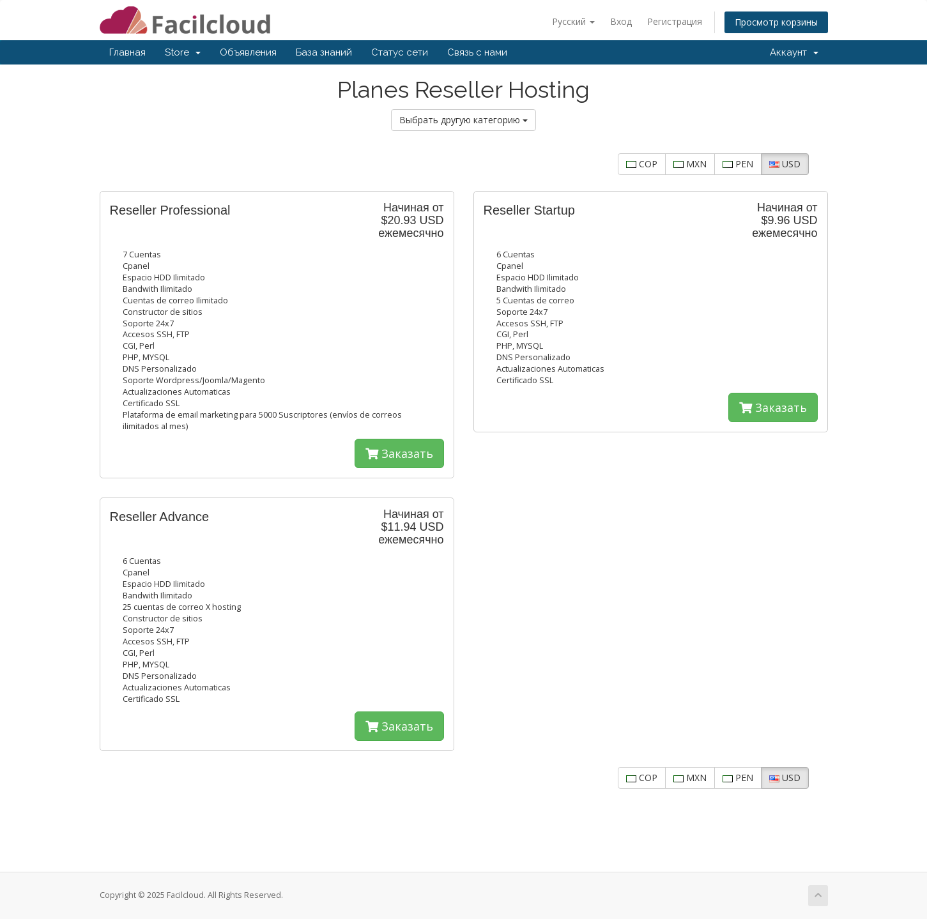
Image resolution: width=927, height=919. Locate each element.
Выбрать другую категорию (463, 120)
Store (183, 52)
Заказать (399, 453)
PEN (738, 164)
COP (641, 164)
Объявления (248, 52)
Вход (621, 21)
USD (785, 164)
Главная (127, 52)
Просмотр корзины (776, 22)
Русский (573, 21)
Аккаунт (794, 52)
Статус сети (399, 52)
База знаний (324, 52)
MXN (690, 164)
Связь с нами (477, 52)
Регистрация (674, 21)
